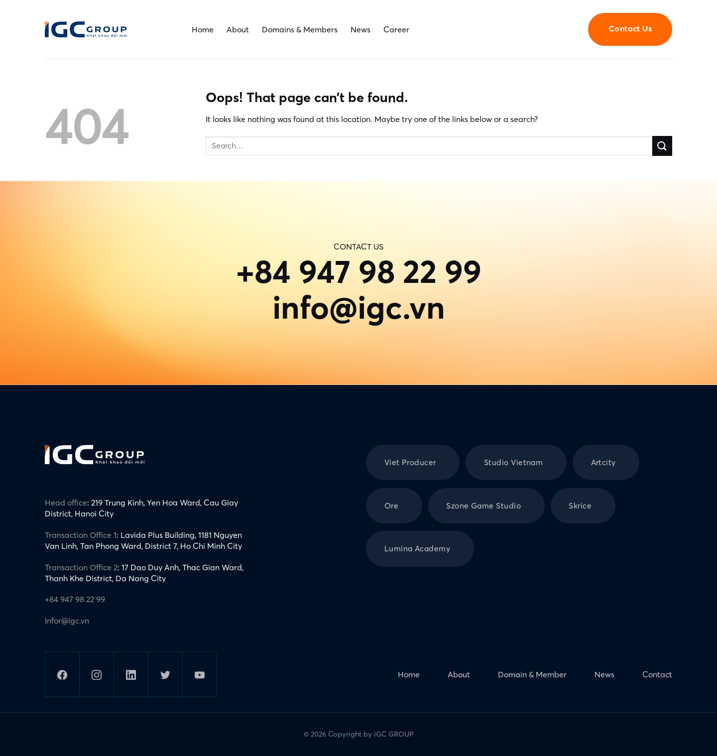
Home (203, 29)
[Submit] (662, 145)
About (238, 29)
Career (396, 29)
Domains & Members (300, 29)
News (360, 29)
